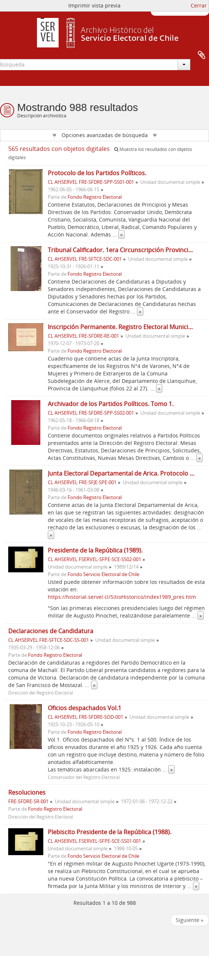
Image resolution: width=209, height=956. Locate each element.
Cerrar (199, 5)
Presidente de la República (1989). (95, 550)
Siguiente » (189, 919)
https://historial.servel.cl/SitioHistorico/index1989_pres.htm (122, 596)
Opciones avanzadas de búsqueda (104, 135)
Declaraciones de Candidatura (50, 631)
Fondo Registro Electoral (95, 197)
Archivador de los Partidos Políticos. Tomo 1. (111, 404)
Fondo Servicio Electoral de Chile (103, 574)
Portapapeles (201, 55)
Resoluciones (27, 792)
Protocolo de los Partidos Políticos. (97, 173)
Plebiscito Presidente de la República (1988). (109, 832)
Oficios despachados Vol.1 (84, 708)
